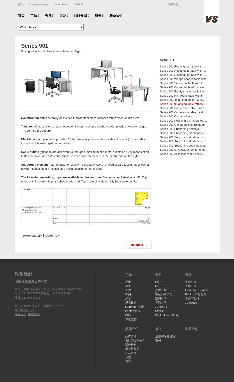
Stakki (159, 311)
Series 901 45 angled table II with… (182, 99)
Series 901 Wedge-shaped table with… (184, 79)
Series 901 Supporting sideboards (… (184, 133)
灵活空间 (161, 302)
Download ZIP (32, 235)
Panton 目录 (133, 311)
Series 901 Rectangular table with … (183, 66)
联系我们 (173, 4)
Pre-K (158, 281)
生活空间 (191, 281)
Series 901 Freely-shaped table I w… (183, 91)
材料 (128, 315)
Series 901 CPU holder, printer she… (183, 149)
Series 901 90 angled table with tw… (183, 104)
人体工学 (161, 290)
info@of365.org (24, 310)
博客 (128, 361)
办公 (63, 15)
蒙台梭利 (131, 344)
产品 (34, 15)
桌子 (128, 286)
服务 (99, 15)
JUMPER (161, 306)
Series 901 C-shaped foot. (176, 116)
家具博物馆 (132, 348)
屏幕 (128, 298)
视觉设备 (131, 302)
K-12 (158, 286)
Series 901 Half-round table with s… (183, 95)
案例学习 (161, 298)
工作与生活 (192, 298)
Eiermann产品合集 (197, 290)
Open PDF (52, 235)
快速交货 (131, 319)
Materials (137, 244)
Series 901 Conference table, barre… (183, 108)
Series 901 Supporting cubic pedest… (184, 145)
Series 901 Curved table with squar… (183, 87)
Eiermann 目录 (134, 306)
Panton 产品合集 (195, 294)
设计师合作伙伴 (135, 340)
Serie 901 (167, 60)
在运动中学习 (163, 294)
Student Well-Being (167, 315)
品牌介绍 (81, 15)
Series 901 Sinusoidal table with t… (182, 83)
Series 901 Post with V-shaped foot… (183, 120)
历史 (128, 357)
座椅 (128, 281)
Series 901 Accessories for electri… (182, 154)
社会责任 (131, 353)
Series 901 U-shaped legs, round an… (184, 124)
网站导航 (34, 314)
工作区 (129, 290)
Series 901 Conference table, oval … (183, 112)
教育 (49, 15)
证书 (158, 340)
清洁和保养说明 (165, 336)
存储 (128, 294)
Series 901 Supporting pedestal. (180, 129)
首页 (21, 15)
